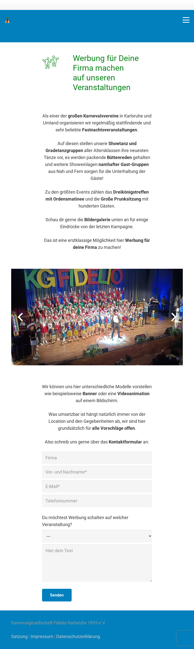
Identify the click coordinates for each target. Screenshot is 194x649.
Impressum (42, 636)
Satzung (19, 636)
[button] (186, 19)
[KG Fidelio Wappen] (7, 20)
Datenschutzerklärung (78, 636)
